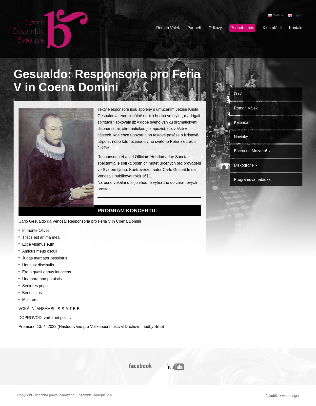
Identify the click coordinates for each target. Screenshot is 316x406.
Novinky (241, 137)
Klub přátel (272, 28)
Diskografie (245, 165)
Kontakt (295, 28)
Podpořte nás (242, 28)
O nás (241, 94)
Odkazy (215, 28)
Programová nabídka (252, 179)
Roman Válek (168, 28)
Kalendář (242, 122)
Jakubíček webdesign (282, 396)
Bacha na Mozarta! (252, 151)
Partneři (194, 28)
